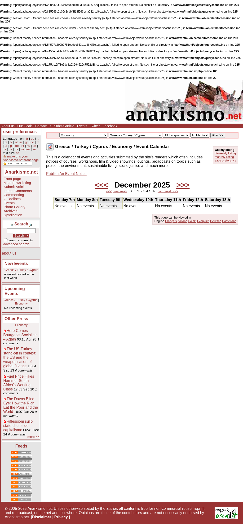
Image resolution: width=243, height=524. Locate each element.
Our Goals (24, 126)
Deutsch (215, 221)
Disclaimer (41, 517)
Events (82, 126)
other (18, 142)
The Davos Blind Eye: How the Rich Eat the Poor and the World (20, 405)
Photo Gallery (14, 207)
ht (22, 146)
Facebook (110, 126)
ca (10, 149)
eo (28, 149)
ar (5, 146)
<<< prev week (116, 191)
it (38, 138)
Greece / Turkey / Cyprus (21, 270)
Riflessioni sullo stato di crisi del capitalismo (18, 425)
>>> (183, 185)
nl (38, 142)
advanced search (16, 244)
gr (26, 142)
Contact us (43, 126)
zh (34, 146)
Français (171, 221)
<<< (101, 185)
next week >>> (168, 191)
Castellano (229, 221)
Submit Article (64, 126)
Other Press (16, 318)
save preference (225, 160)
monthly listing (224, 157)
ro (22, 149)
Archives (10, 211)
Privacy (61, 517)
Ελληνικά (203, 221)
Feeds (21, 446)
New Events (16, 263)
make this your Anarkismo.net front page (21, 158)
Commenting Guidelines (14, 197)
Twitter (95, 126)
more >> (33, 437)
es (32, 138)
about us (9, 253)
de (17, 146)
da (16, 149)
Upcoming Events (14, 291)
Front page (12, 179)
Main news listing (17, 183)
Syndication (13, 215)
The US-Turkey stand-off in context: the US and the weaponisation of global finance (19, 357)
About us (7, 126)
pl (11, 146)
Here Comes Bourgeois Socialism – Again (20, 335)
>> (17, 153)
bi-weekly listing (225, 153)
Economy (21, 303)
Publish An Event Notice (66, 174)
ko (34, 149)
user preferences (20, 131)
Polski (192, 221)
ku (28, 146)
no (32, 142)
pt (5, 142)
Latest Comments (18, 191)
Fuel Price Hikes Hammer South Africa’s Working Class (18, 382)
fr (27, 138)
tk (11, 142)
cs (4, 149)
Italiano (182, 221)
